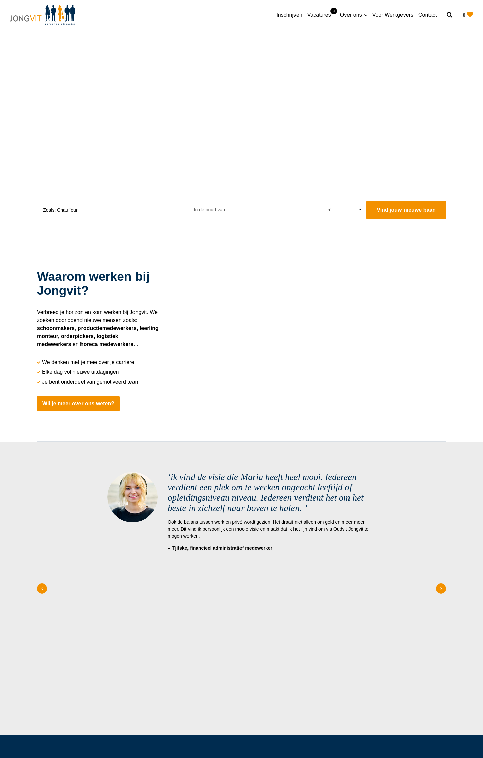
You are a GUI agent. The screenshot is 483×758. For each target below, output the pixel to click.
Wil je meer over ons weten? (78, 403)
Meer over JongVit (420, 619)
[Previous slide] (42, 512)
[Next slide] (441, 512)
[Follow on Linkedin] (67, 724)
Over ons (351, 15)
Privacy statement (406, 724)
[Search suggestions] (111, 210)
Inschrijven (289, 15)
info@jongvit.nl (273, 655)
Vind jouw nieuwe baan (406, 210)
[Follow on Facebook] (53, 724)
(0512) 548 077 (273, 646)
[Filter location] (329, 209)
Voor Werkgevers (392, 15)
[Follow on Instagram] (39, 724)
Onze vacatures (420, 637)
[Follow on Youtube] (83, 724)
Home (132, 627)
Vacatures (321, 14)
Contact (427, 15)
